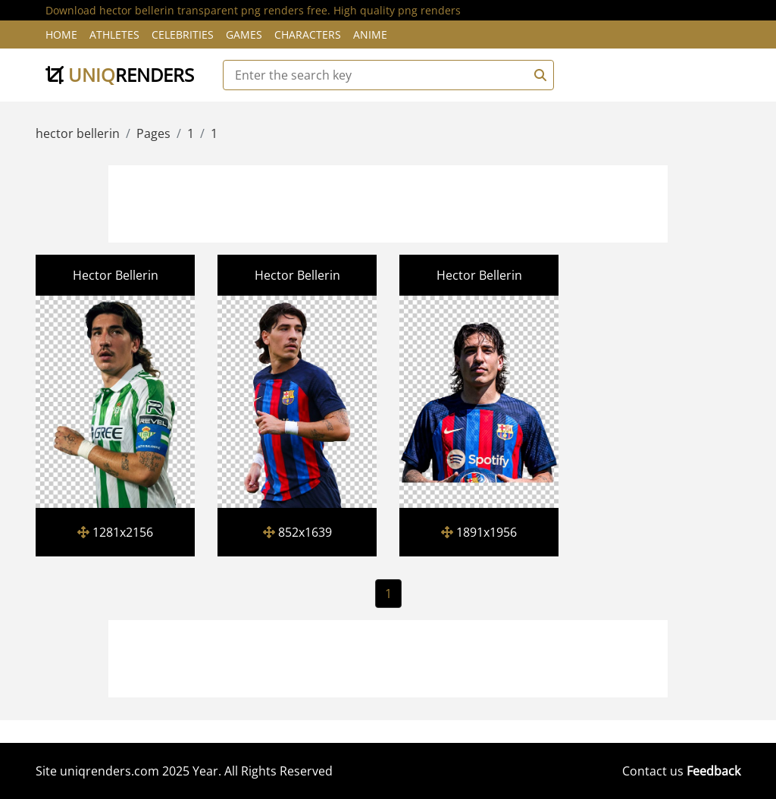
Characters (307, 34)
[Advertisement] (388, 202)
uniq (119, 74)
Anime (370, 34)
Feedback (713, 771)
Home (61, 34)
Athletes (114, 34)
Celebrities (183, 34)
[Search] (538, 75)
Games (244, 34)
